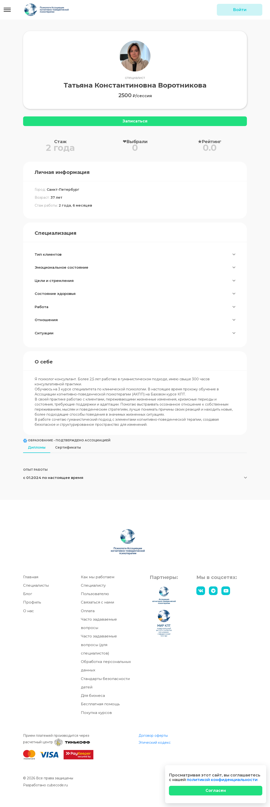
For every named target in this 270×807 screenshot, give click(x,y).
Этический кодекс (155, 742)
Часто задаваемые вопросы (99, 623)
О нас (28, 611)
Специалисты (36, 585)
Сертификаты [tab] (68, 447)
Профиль (32, 602)
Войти (239, 9)
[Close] (215, 790)
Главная (30, 577)
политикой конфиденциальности (222, 779)
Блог (27, 593)
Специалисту (93, 585)
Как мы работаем (97, 577)
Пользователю (95, 593)
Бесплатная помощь (100, 704)
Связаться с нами (97, 602)
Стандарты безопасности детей (105, 682)
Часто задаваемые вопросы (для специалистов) (99, 644)
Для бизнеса (93, 695)
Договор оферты (153, 735)
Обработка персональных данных (106, 665)
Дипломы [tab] (36, 447)
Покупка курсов (96, 712)
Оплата (88, 611)
